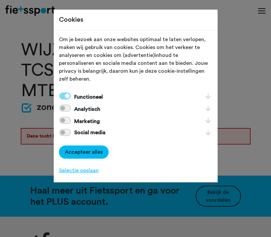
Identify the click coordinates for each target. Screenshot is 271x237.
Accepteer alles (84, 152)
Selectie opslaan (79, 170)
